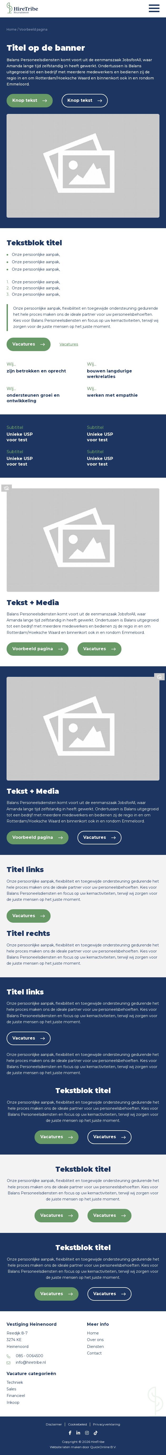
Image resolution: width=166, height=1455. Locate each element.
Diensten (95, 1346)
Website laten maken (66, 1447)
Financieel (16, 1395)
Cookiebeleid (77, 1424)
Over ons (95, 1339)
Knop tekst (29, 100)
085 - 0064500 (29, 1355)
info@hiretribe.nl (31, 1362)
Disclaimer (54, 1424)
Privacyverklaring (106, 1424)
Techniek (15, 1382)
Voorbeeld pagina (37, 648)
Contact (94, 1353)
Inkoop (13, 1402)
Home (12, 29)
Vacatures (28, 344)
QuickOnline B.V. (103, 1447)
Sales (11, 1389)
